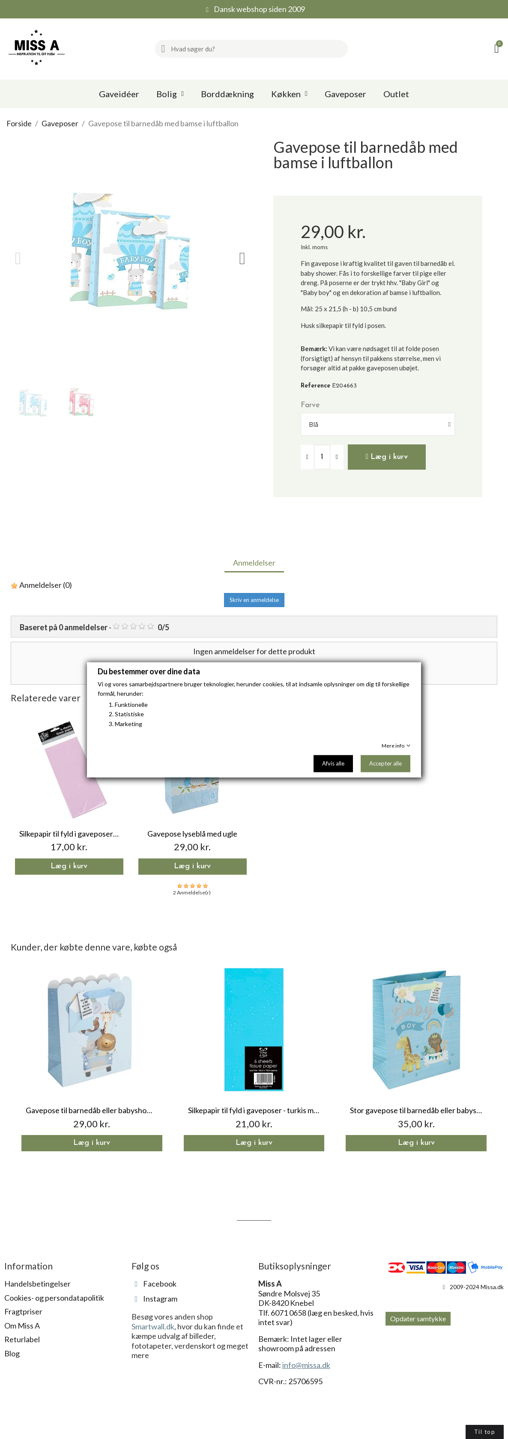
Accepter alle (385, 763)
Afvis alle (333, 763)
